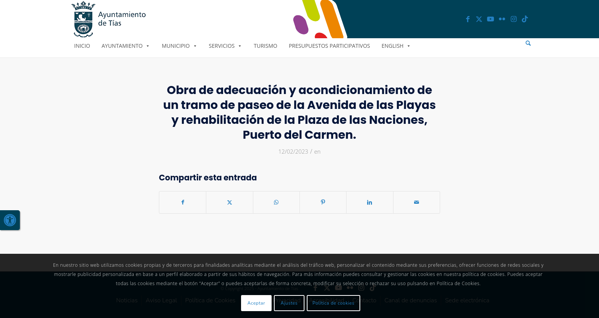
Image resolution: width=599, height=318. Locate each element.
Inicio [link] (82, 45)
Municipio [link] (179, 45)
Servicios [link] (226, 45)
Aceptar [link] (257, 303)
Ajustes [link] (289, 303)
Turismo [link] (265, 45)
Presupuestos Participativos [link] (329, 45)
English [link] (396, 45)
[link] (10, 220)
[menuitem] (528, 43)
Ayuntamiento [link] (126, 45)
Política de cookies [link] (333, 303)
